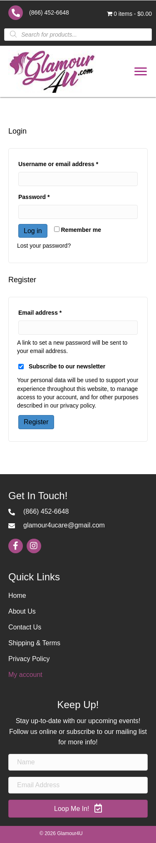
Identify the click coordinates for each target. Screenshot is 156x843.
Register (36, 421)
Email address (52, 311)
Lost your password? (44, 245)
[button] (140, 71)
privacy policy (77, 405)
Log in (33, 230)
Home (17, 595)
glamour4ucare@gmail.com (64, 525)
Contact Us (24, 627)
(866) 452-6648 (49, 12)
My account (25, 674)
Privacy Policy (29, 658)
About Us (22, 611)
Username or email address (70, 162)
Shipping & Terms (34, 643)
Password (46, 195)
